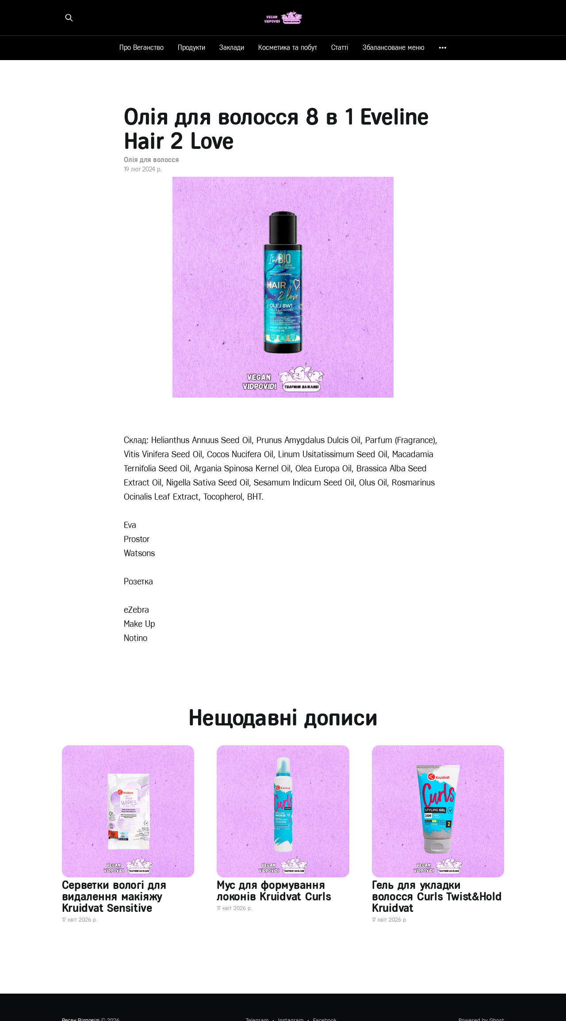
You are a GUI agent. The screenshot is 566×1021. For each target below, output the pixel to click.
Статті (339, 47)
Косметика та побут (287, 47)
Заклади (231, 47)
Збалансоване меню (393, 47)
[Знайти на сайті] (69, 18)
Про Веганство (141, 47)
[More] (442, 47)
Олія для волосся (151, 159)
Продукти (191, 47)
